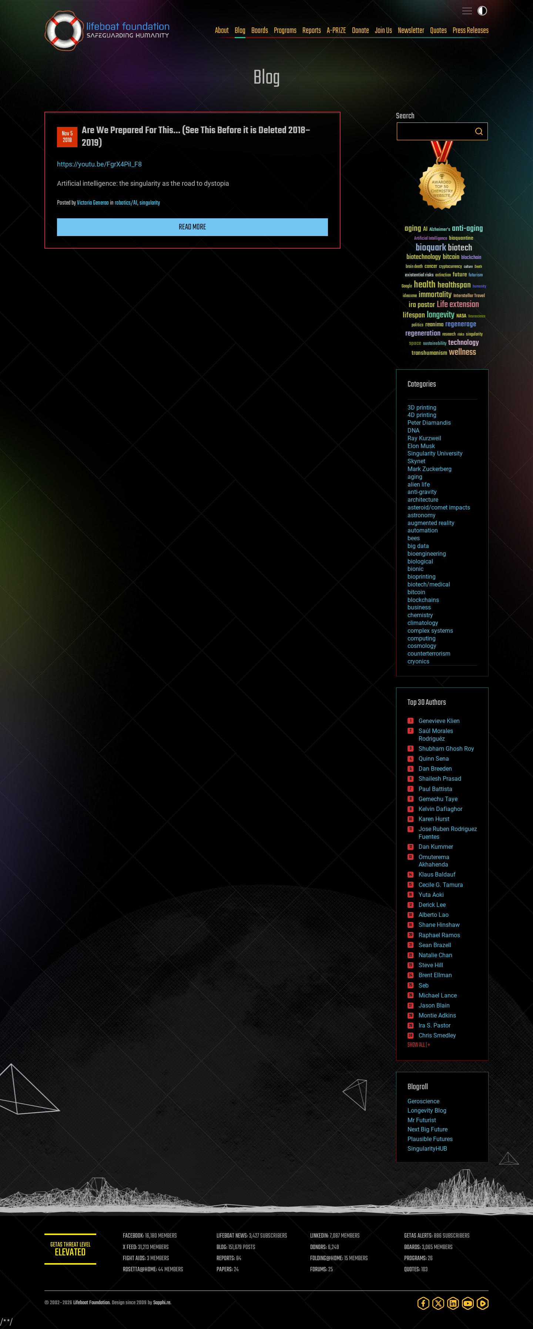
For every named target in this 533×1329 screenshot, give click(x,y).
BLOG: (222, 1247)
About (222, 30)
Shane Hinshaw (439, 924)
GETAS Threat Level (70, 1250)
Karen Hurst (434, 818)
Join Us (383, 30)
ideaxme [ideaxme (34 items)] (410, 296)
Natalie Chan (435, 955)
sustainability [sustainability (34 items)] (434, 344)
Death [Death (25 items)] (478, 267)
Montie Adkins (437, 1015)
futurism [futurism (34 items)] (476, 275)
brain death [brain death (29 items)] (414, 267)
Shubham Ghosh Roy (446, 748)
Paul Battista (435, 789)
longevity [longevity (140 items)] (441, 315)
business (419, 607)
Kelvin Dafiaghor (440, 808)
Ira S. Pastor (434, 1025)
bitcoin (416, 592)
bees (414, 538)
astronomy (422, 515)
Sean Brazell (435, 945)
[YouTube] (468, 1303)
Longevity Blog (427, 1110)
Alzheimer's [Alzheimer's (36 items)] (439, 230)
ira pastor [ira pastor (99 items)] (422, 305)
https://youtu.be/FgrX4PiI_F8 (99, 164)
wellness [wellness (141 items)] (462, 352)
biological (420, 561)
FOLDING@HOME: (327, 1259)
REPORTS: (226, 1259)
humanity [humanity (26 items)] (479, 287)
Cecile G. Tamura (441, 884)
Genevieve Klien (439, 720)
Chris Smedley (437, 1035)
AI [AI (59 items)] (425, 229)
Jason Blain (434, 1005)
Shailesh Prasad (440, 778)
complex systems (430, 630)
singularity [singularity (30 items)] (474, 334)
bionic (415, 568)
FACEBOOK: (133, 1236)
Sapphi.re (161, 1303)
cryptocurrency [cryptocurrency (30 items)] (450, 267)
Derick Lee (432, 904)
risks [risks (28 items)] (460, 334)
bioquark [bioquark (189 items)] (431, 248)
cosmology (422, 645)
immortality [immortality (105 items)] (435, 294)
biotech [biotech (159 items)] (460, 248)
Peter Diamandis (429, 422)
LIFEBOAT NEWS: (232, 1236)
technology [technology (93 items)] (463, 343)
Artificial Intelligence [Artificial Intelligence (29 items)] (430, 238)
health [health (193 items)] (425, 285)
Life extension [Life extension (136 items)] (458, 305)
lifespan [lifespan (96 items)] (414, 315)
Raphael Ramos (439, 935)
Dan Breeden (435, 768)
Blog (240, 30)
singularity (150, 203)
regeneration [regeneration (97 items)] (422, 333)
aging (415, 476)
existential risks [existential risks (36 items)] (419, 275)
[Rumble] (483, 1303)
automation (423, 530)
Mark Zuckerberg (430, 468)
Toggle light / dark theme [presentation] (482, 11)
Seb (424, 985)
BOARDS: (412, 1247)
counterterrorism (429, 653)
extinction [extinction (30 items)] (443, 275)
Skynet (416, 461)
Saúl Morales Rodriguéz (436, 734)
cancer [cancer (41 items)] (431, 267)
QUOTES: (412, 1270)
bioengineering (427, 553)
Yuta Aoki (431, 894)
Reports (311, 30)
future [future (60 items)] (460, 274)
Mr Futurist (422, 1120)
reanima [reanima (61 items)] (434, 324)
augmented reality (431, 522)
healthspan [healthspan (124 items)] (454, 285)
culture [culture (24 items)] (468, 267)
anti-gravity (422, 491)
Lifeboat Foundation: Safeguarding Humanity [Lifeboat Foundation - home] (107, 30)
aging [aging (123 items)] (413, 228)
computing (422, 638)
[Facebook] (423, 1303)
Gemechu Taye (438, 799)
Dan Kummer (436, 846)
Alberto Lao (434, 914)
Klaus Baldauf (437, 874)
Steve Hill (431, 965)
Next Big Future (427, 1129)
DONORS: (319, 1247)
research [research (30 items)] (449, 334)
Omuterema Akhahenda (434, 861)
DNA (413, 430)
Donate (360, 30)
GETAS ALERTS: (418, 1236)
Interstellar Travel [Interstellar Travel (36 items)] (469, 296)
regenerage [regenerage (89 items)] (460, 324)
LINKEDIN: (320, 1236)
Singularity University (435, 453)
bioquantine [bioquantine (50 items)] (461, 238)
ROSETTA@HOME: (140, 1270)
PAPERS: (225, 1270)
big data (418, 545)
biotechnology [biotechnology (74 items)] (423, 257)
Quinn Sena (434, 758)
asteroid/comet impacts (439, 507)
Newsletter (411, 30)
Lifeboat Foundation (91, 1303)
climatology (423, 622)
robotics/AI (126, 203)
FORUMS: (319, 1270)
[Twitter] (438, 1303)
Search (479, 131)
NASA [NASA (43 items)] (461, 316)
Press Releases (471, 30)
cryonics (418, 661)
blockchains (423, 599)
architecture (423, 499)
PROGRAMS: (415, 1259)
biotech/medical (429, 584)
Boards (259, 30)
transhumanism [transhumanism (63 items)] (429, 353)
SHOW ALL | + (419, 1045)
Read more (192, 227)
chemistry (420, 615)
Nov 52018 (67, 137)
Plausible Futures (430, 1139)
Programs (285, 30)
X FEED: (130, 1247)
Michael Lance (438, 995)
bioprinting (422, 576)
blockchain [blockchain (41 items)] (471, 258)
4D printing (422, 414)
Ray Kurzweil (424, 438)
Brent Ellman (435, 975)
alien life (419, 484)
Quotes (438, 30)
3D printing (422, 407)
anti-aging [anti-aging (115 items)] (467, 228)
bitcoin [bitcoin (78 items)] (451, 257)
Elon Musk (421, 446)
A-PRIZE (336, 30)
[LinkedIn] (453, 1303)
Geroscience (423, 1101)
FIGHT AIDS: (134, 1259)
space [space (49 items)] (415, 343)
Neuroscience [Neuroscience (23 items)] (476, 317)
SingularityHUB (427, 1148)
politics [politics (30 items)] (417, 325)
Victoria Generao (93, 203)
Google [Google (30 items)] (407, 286)
